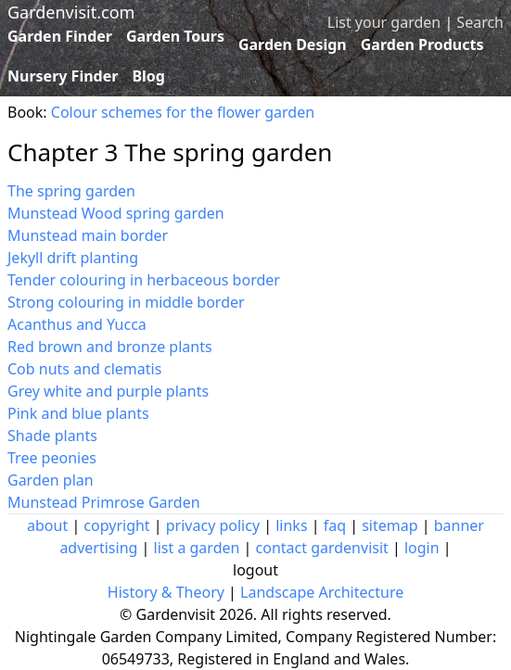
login (422, 547)
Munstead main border (87, 235)
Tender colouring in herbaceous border (143, 280)
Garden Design (292, 44)
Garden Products (422, 44)
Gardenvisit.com (70, 12)
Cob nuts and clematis (84, 369)
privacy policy (213, 525)
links (291, 525)
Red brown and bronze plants (109, 346)
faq (335, 525)
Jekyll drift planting (72, 257)
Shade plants (52, 435)
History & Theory (166, 592)
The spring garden (71, 191)
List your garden (384, 22)
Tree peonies (51, 458)
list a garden (197, 547)
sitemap (389, 525)
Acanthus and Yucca (77, 324)
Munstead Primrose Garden (103, 502)
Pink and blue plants (78, 413)
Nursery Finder (62, 76)
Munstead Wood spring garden (115, 213)
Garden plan (50, 480)
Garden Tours (175, 36)
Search (480, 22)
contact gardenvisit (322, 547)
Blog (148, 76)
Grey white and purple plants (108, 391)
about (47, 525)
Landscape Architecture (321, 592)
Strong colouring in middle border (126, 302)
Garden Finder (59, 36)
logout (255, 570)
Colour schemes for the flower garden (182, 112)
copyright (116, 525)
